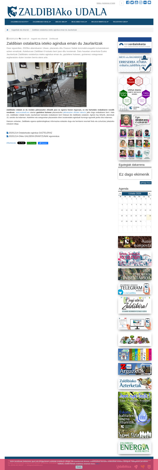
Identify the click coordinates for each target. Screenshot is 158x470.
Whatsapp (32, 143)
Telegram (43, 143)
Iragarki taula (79, 22)
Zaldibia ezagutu (19, 22)
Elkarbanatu (11, 143)
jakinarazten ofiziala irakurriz (74, 112)
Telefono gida (120, 22)
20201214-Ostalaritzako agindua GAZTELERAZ (29, 133)
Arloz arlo (61, 22)
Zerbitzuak (53, 39)
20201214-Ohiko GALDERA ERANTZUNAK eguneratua (33, 136)
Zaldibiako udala (42, 22)
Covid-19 (25, 39)
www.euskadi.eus (22, 112)
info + (98, 464)
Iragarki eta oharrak (39, 39)
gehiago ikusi (145, 183)
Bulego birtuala (99, 22)
